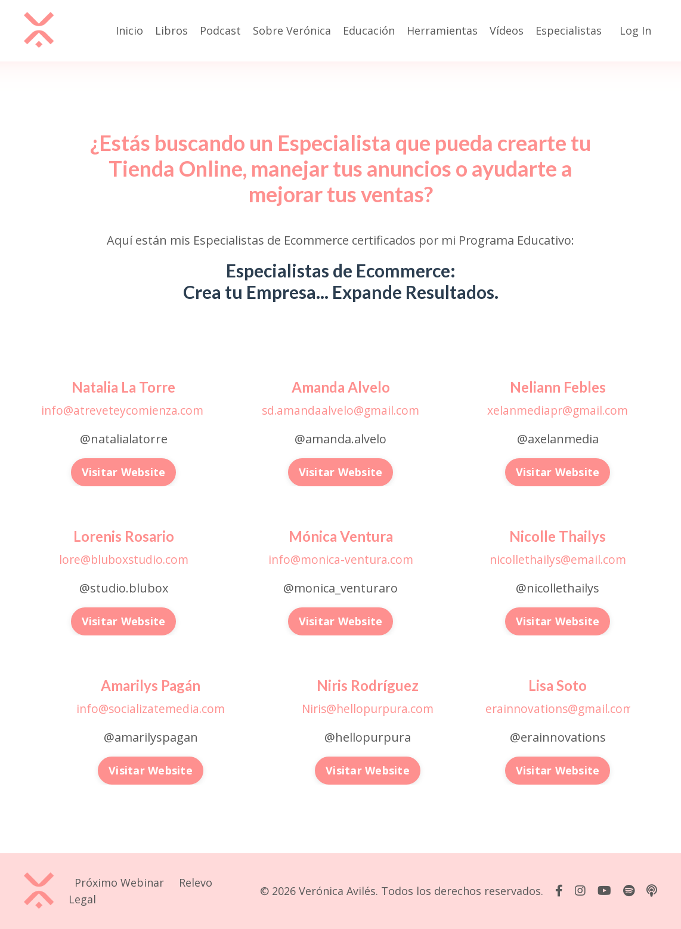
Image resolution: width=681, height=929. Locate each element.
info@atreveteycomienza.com (122, 410)
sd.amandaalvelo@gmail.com (340, 410)
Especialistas (568, 30)
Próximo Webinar (119, 882)
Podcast (220, 30)
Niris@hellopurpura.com (368, 708)
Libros (171, 30)
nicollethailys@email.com (557, 559)
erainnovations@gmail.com (562, 708)
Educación (369, 30)
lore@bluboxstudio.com (123, 559)
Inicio (129, 30)
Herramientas (442, 30)
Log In (635, 30)
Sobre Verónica (292, 30)
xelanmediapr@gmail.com (558, 410)
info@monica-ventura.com (340, 559)
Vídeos (507, 30)
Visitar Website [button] (124, 472)
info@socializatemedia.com (151, 708)
